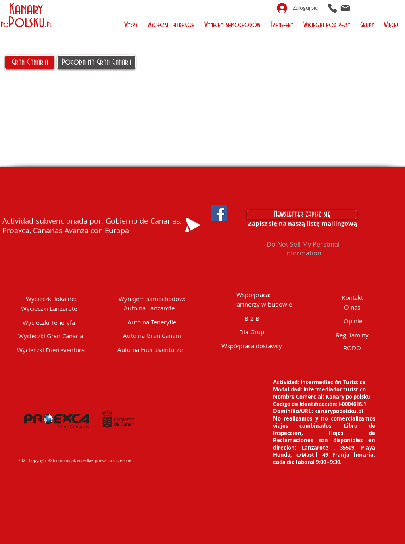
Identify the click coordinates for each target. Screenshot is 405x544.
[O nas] (352, 307)
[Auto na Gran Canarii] (152, 335)
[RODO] (352, 348)
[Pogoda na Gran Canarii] (96, 62)
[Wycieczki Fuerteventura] (50, 350)
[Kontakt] (352, 297)
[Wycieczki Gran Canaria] (50, 336)
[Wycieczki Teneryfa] (49, 322)
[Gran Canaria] (29, 62)
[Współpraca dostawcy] (251, 346)
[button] (131, 24)
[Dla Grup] (251, 332)
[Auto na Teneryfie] (151, 322)
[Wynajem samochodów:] (152, 298)
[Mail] (345, 8)
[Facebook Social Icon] (219, 213)
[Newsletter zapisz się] (302, 214)
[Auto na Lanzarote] (149, 308)
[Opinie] (353, 321)
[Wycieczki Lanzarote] (49, 308)
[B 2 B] (251, 318)
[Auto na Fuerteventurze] (150, 349)
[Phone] (332, 8)
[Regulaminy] (352, 335)
